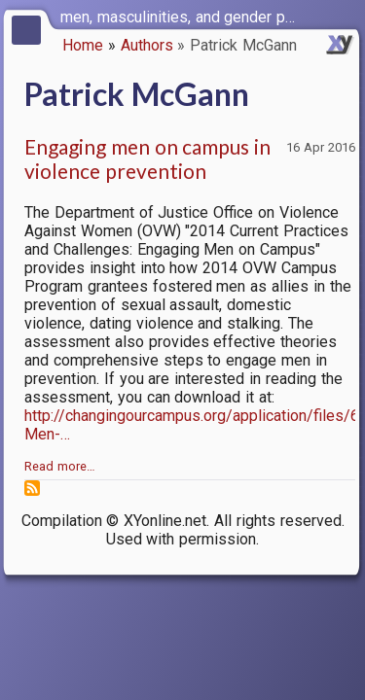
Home (82, 45)
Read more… (59, 466)
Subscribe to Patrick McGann (32, 488)
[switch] (345, 15)
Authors (147, 45)
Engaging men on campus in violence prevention (147, 158)
